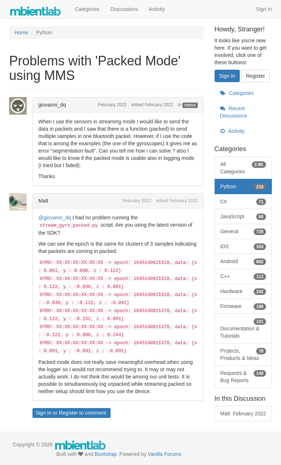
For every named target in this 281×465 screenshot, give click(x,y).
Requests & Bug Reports (243, 376)
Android (243, 261)
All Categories (243, 167)
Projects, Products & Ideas (243, 354)
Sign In (264, 9)
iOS (243, 246)
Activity (157, 9)
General (243, 231)
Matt (43, 201)
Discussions (124, 9)
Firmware (243, 306)
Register (68, 413)
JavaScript (243, 216)
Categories (87, 9)
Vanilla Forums (164, 454)
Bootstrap (105, 454)
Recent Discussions (233, 112)
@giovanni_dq (54, 217)
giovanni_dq (52, 105)
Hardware (243, 291)
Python (190, 105)
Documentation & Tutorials (243, 328)
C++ (243, 276)
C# (243, 201)
